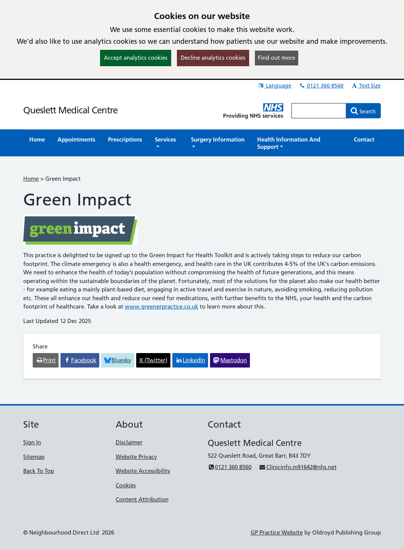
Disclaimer (129, 442)
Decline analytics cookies (213, 57)
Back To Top (38, 470)
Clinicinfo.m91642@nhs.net (297, 467)
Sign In (32, 442)
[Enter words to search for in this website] (318, 110)
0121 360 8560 (321, 85)
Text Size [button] (366, 85)
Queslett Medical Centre (70, 110)
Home (31, 178)
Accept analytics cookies (135, 57)
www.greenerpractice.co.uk (161, 306)
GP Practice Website (277, 532)
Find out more (276, 57)
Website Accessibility (143, 470)
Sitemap (34, 456)
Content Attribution (142, 499)
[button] (167, 143)
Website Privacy (136, 456)
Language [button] (274, 85)
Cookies (126, 485)
